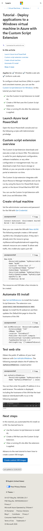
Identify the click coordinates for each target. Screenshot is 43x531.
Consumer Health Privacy (13, 517)
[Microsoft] (21, 3)
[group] (21, 222)
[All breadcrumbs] (5, 8)
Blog (6, 514)
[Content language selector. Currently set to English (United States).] (15, 481)
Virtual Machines (14, 8)
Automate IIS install (11, 63)
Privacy (7, 504)
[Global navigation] (2, 3)
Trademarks (20, 521)
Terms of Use (9, 521)
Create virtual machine (12, 60)
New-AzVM (33, 229)
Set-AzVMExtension (14, 300)
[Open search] (40, 3)
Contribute (16, 514)
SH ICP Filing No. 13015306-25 (15, 498)
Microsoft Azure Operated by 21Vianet (18, 507)
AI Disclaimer (9, 511)
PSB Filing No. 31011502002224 (16, 501)
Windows (26, 8)
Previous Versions (23, 511)
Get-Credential (21, 210)
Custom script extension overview (16, 57)
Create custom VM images (15, 460)
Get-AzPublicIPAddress (23, 358)
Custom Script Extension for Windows (18, 87)
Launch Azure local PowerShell (15, 54)
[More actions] (38, 8)
